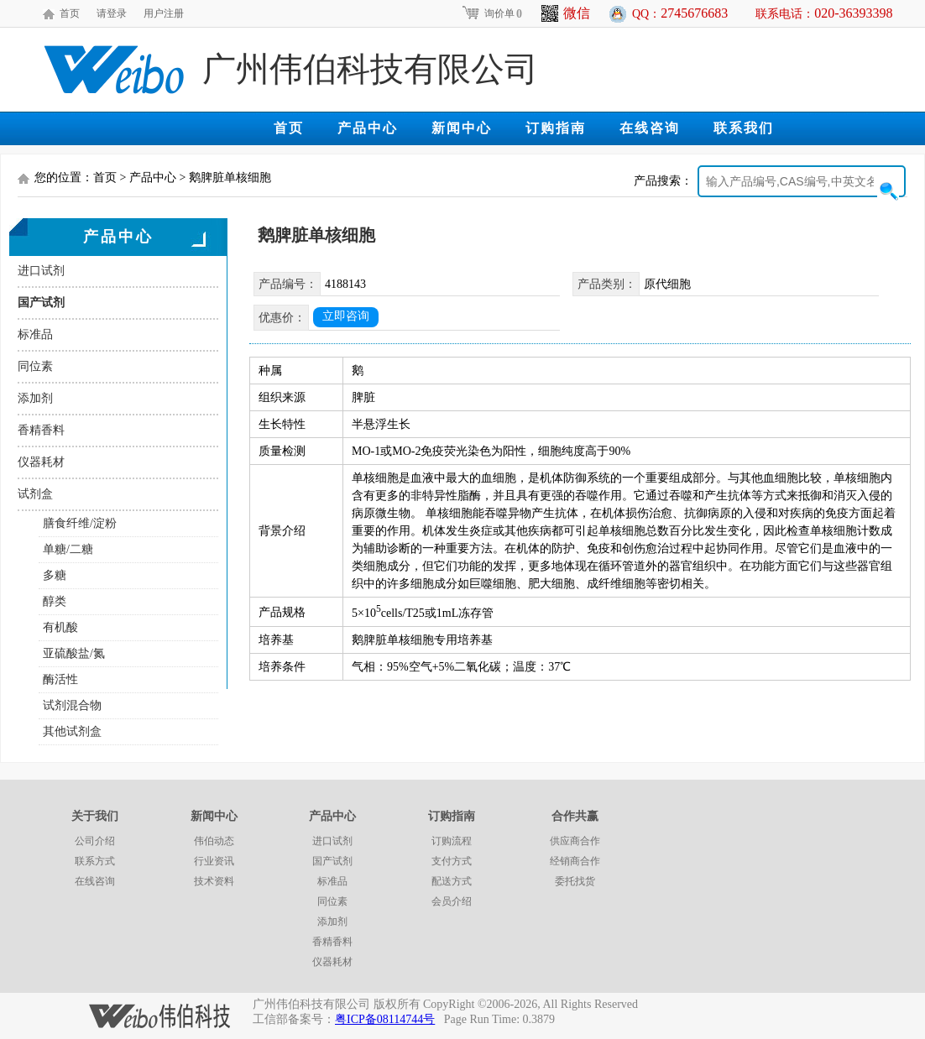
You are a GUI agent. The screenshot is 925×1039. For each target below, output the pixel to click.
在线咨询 (649, 128)
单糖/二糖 (68, 549)
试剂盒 (35, 494)
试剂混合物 (72, 705)
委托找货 (575, 881)
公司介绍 (95, 841)
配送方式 (451, 881)
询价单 (491, 13)
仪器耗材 (41, 462)
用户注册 (164, 13)
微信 (565, 13)
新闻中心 (461, 128)
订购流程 (451, 841)
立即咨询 (345, 316)
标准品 (35, 334)
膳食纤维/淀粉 (80, 523)
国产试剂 (41, 302)
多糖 (54, 575)
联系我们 (743, 128)
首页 (70, 13)
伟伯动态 (214, 841)
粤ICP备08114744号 (385, 1019)
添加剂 (35, 398)
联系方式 (95, 861)
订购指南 (555, 128)
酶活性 (60, 679)
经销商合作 (575, 861)
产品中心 (367, 128)
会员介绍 (451, 901)
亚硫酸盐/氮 (74, 653)
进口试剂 (41, 270)
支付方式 (451, 861)
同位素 (35, 366)
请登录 (112, 13)
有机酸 (60, 627)
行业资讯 (214, 861)
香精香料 (41, 430)
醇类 (54, 601)
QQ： (680, 13)
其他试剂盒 (72, 731)
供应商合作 (575, 841)
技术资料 (214, 881)
